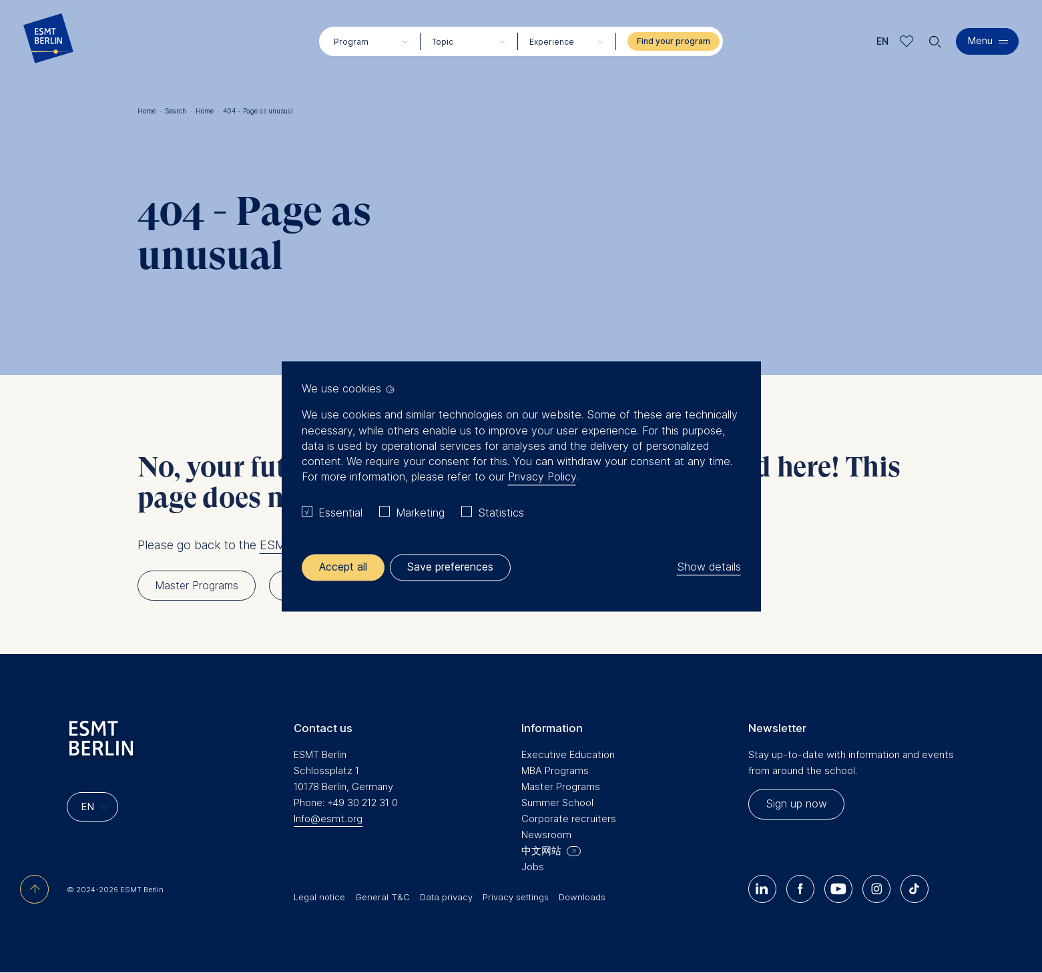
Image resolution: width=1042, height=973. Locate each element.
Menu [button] (980, 40)
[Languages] (92, 806)
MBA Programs (555, 770)
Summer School (557, 802)
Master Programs (560, 786)
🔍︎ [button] (935, 38)
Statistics (501, 512)
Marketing (420, 512)
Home (150, 111)
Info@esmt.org (328, 818)
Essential (340, 512)
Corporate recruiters (568, 818)
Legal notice (319, 897)
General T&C (382, 897)
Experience (551, 42)
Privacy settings (516, 897)
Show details (709, 567)
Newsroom (546, 834)
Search (178, 111)
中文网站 (541, 850)
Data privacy (446, 897)
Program (351, 42)
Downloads (582, 897)
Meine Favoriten (907, 41)
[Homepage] (48, 41)
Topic (442, 42)
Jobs (532, 866)
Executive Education (568, 754)
